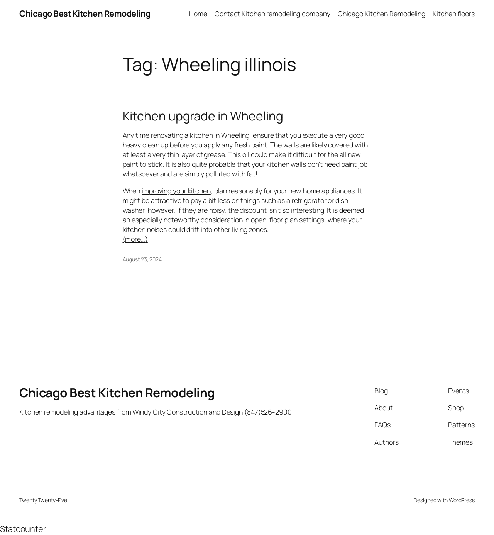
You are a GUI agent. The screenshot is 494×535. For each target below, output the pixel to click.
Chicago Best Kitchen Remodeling (85, 13)
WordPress (462, 500)
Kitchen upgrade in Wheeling (203, 116)
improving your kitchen (176, 190)
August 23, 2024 (142, 259)
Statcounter (23, 529)
